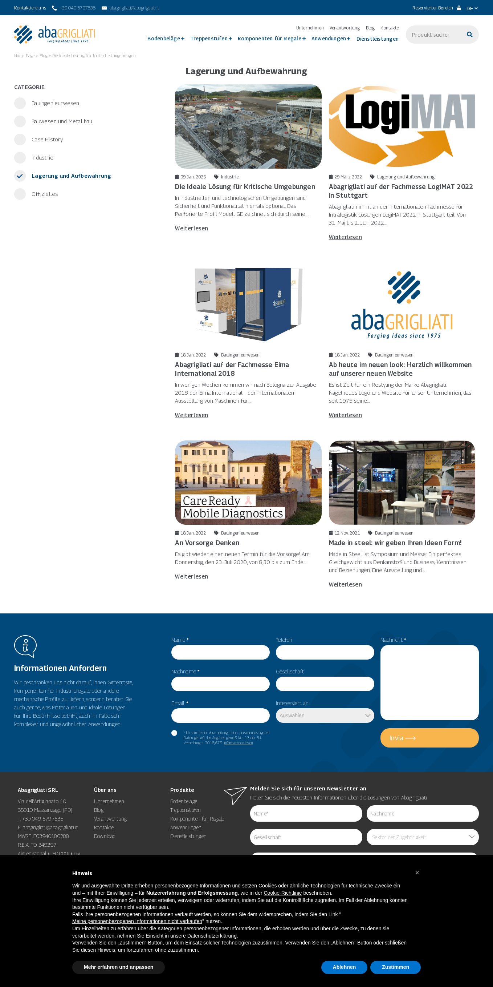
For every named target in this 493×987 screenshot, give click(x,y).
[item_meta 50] (325, 684)
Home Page (24, 55)
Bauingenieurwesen (55, 103)
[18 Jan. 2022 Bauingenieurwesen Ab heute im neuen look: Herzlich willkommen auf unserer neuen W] (402, 340)
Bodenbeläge (163, 38)
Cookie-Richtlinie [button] (283, 893)
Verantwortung (345, 28)
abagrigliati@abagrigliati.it (50, 827)
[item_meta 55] (220, 652)
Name (180, 639)
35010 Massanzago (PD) (45, 810)
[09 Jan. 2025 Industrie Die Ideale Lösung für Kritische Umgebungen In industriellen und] (248, 158)
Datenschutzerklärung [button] (212, 936)
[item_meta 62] (306, 813)
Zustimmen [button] (395, 967)
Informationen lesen (238, 743)
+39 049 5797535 (43, 818)
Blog (370, 28)
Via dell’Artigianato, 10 (42, 801)
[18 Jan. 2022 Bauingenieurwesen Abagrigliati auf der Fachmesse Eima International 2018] (248, 340)
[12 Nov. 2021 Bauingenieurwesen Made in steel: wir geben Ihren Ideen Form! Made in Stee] (402, 514)
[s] (433, 34)
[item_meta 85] (423, 813)
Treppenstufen (209, 38)
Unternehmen (310, 28)
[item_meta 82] (220, 715)
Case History (46, 139)
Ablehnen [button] (344, 967)
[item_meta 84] (306, 837)
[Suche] (470, 34)
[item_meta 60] (174, 733)
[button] (417, 872)
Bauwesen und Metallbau (61, 121)
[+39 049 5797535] (74, 8)
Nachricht (393, 639)
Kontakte (389, 28)
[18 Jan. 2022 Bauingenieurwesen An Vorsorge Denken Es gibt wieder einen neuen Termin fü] (248, 510)
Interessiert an (292, 703)
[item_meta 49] (325, 652)
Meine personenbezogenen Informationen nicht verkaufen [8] (137, 921)
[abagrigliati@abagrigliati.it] (130, 8)
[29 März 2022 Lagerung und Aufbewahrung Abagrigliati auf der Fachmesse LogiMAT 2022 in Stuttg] (402, 162)
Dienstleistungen (377, 39)
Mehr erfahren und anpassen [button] (118, 967)
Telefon (284, 639)
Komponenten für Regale (269, 38)
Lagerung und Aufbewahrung (70, 175)
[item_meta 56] (220, 684)
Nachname (185, 671)
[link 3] (54, 34)
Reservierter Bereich (436, 8)
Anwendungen (328, 38)
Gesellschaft (290, 671)
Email (179, 703)
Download (105, 836)
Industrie (41, 157)
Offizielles (44, 193)
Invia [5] (397, 738)
